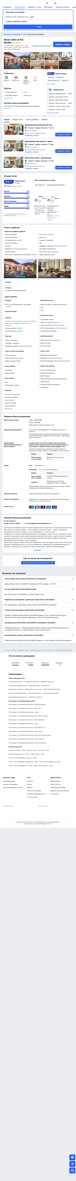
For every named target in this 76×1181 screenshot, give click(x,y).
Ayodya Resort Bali (34, 685)
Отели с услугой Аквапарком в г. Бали (20, 765)
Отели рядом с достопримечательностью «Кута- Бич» (25, 708)
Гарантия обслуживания (10, 784)
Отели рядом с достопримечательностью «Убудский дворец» (27, 704)
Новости (29, 784)
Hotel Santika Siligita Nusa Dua (18, 685)
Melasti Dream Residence (16, 689)
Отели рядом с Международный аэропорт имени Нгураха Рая (27, 743)
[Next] (71, 268)
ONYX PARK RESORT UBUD (52, 689)
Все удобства (8, 98)
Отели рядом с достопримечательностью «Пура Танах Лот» (27, 739)
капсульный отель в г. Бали (17, 750)
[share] (72, 1164)
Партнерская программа (58, 787)
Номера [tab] (6, 119)
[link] (47, 3)
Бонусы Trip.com (56, 784)
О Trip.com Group (32, 797)
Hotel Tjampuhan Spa (34, 693)
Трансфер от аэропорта (46, 240)
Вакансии (30, 787)
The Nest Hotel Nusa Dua (31, 682)
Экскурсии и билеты (62, 7)
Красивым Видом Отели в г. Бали (19, 754)
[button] (51, 3)
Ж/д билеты (48, 7)
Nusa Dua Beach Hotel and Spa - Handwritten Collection (25, 697)
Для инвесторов (55, 781)
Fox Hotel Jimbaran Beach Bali (18, 693)
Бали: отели (50, 650)
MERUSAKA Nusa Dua (47, 682)
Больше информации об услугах (13, 787)
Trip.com (7, 650)
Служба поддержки (9, 781)
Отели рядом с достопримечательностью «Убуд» (23, 723)
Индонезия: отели (23, 650)
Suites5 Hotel (45, 685)
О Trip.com (30, 781)
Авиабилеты (7, 7)
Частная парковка (10, 240)
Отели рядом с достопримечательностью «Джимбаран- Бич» (27, 727)
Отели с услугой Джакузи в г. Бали (49, 762)
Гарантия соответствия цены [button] (43, 46)
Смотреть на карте (53, 112)
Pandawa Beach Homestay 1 (33, 689)
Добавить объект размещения (60, 790)
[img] (17, 60)
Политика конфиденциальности (36, 794)
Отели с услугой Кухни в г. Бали (43, 765)
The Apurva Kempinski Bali (50, 693)
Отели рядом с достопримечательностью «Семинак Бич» (26, 731)
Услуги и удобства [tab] (32, 119)
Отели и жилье (20, 7)
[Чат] (72, 1170)
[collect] (72, 1157)
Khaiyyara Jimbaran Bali (15, 682)
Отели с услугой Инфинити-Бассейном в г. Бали (23, 762)
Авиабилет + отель (34, 7)
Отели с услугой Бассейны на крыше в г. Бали (23, 758)
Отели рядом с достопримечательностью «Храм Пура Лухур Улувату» (30, 735)
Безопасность (55, 794)
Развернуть (7, 108)
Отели (14, 650)
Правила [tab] (44, 119)
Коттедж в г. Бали (43, 750)
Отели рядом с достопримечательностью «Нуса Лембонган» (27, 720)
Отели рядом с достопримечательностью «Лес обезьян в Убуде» (28, 716)
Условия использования (34, 790)
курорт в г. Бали (32, 750)
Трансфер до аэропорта (46, 246)
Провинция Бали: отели (38, 650)
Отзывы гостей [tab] (17, 119)
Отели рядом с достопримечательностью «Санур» (24, 712)
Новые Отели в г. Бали (37, 754)
